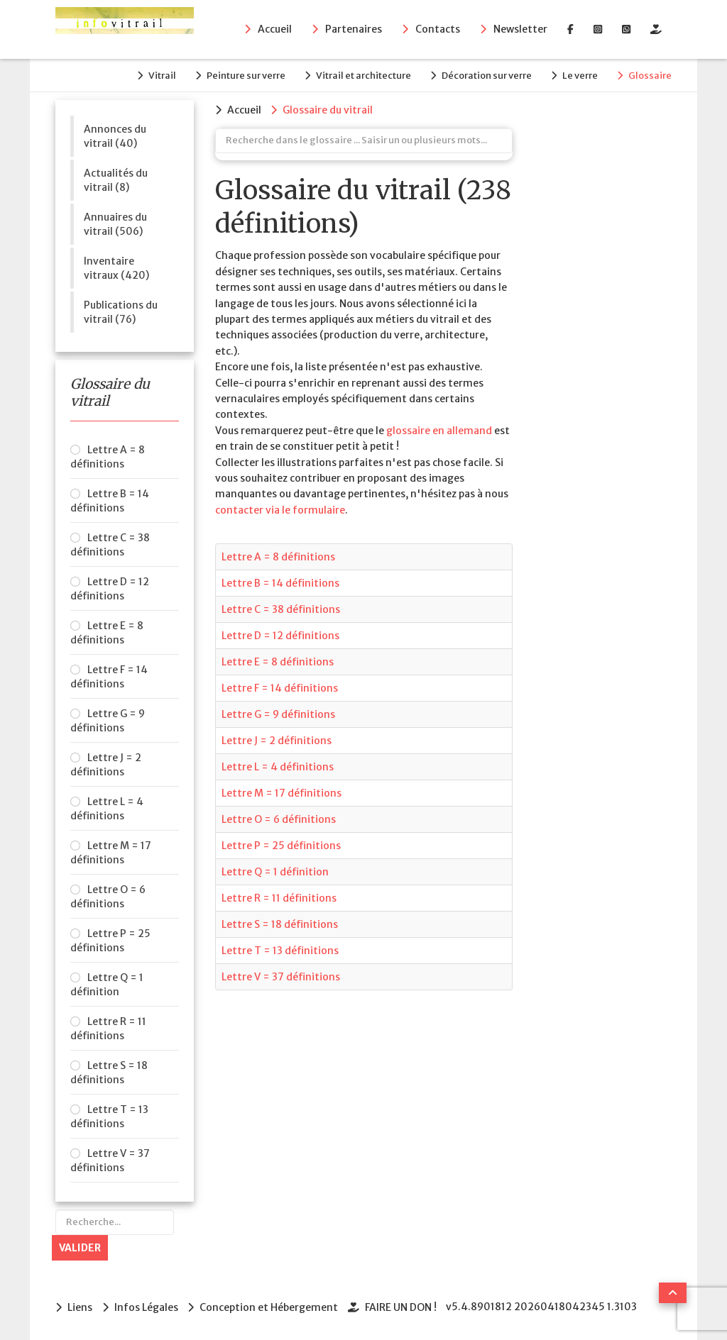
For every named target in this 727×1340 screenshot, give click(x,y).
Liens (79, 1307)
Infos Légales (146, 1307)
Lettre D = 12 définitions (109, 588)
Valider (80, 1247)
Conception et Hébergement (269, 1307)
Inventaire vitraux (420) (116, 267)
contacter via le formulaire (280, 509)
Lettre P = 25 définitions (110, 940)
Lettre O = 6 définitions (108, 896)
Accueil (275, 29)
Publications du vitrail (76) (121, 311)
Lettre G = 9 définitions (107, 720)
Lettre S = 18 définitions (109, 1072)
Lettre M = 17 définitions (110, 852)
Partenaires (353, 29)
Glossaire (650, 76)
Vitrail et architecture (361, 76)
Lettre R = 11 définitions (108, 1028)
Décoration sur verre (485, 76)
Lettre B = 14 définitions (109, 500)
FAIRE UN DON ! (401, 1307)
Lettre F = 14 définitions (109, 676)
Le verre (579, 76)
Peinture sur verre (243, 76)
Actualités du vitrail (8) (116, 179)
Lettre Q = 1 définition (106, 984)
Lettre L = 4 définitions (106, 808)
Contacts (437, 29)
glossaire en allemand (439, 429)
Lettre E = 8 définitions (106, 632)
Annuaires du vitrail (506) (115, 223)
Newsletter (520, 29)
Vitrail (159, 76)
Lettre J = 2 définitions (105, 764)
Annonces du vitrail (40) (115, 135)
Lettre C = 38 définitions (110, 544)
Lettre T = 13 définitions (109, 1116)
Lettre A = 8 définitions (107, 456)
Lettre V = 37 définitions (110, 1160)
